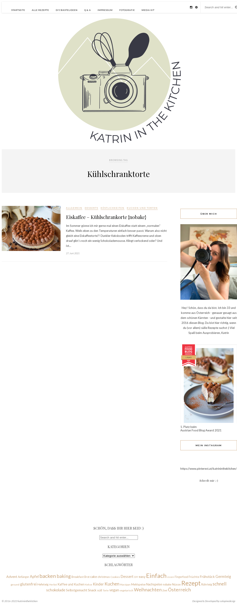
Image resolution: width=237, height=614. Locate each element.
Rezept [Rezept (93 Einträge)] (191, 583)
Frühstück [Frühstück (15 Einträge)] (207, 576)
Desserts (91, 208)
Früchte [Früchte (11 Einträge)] (194, 577)
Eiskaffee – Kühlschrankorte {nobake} (106, 217)
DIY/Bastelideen (67, 10)
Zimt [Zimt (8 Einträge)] (164, 590)
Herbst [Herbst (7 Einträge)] (53, 584)
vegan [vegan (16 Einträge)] (114, 590)
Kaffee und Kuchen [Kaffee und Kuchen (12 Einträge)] (71, 584)
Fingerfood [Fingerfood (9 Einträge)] (181, 577)
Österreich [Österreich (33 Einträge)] (179, 589)
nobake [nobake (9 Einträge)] (167, 584)
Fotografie (127, 10)
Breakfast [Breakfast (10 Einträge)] (77, 577)
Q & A (87, 10)
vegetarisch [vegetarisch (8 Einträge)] (126, 590)
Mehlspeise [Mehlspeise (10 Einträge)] (138, 584)
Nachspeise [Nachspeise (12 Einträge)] (154, 584)
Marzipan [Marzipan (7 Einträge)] (125, 584)
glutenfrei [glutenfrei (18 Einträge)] (28, 584)
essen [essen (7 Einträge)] (170, 576)
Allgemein (74, 208)
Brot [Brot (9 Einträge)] (87, 577)
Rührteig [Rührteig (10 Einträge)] (206, 584)
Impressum (105, 10)
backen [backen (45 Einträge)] (47, 576)
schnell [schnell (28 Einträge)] (220, 583)
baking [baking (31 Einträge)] (64, 576)
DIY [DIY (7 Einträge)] (136, 576)
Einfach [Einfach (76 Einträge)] (156, 575)
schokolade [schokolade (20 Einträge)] (55, 589)
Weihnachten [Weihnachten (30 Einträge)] (148, 589)
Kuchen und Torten (142, 208)
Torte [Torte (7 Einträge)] (106, 590)
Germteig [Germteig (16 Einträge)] (223, 576)
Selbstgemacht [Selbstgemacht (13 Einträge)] (76, 590)
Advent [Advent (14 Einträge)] (11, 577)
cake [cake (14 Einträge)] (93, 577)
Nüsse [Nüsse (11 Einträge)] (176, 584)
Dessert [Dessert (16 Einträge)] (127, 576)
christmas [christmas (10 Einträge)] (104, 577)
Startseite (18, 10)
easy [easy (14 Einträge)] (142, 577)
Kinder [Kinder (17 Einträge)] (98, 584)
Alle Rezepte (40, 10)
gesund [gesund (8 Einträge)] (15, 584)
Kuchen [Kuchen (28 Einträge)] (112, 583)
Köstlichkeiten (112, 208)
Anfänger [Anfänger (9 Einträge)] (23, 577)
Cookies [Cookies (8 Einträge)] (115, 576)
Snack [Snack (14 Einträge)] (92, 590)
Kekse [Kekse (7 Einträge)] (88, 584)
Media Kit (148, 10)
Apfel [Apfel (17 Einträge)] (34, 576)
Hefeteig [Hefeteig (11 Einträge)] (43, 584)
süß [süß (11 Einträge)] (99, 590)
